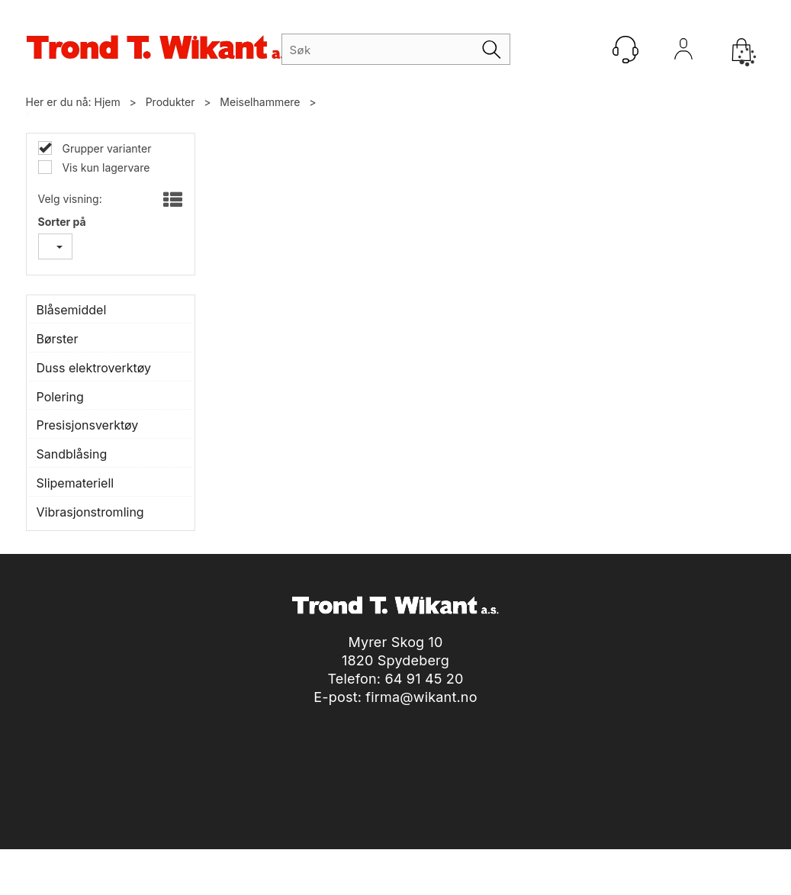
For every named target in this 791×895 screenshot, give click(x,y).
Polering (60, 396)
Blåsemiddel (72, 309)
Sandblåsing (72, 454)
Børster (58, 338)
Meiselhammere (260, 101)
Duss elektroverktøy (94, 367)
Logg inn (683, 52)
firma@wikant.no (421, 697)
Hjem (108, 101)
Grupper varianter (105, 148)
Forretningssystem (419, 864)
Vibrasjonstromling (90, 512)
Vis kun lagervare (104, 167)
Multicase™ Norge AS (674, 864)
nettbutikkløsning (528, 864)
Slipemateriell (75, 483)
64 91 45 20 (423, 679)
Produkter (170, 101)
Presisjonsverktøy (88, 425)
